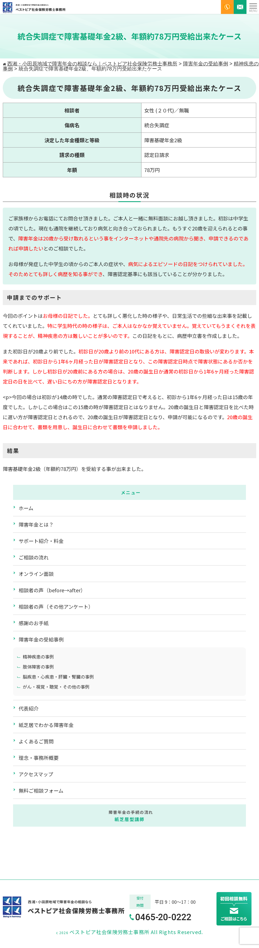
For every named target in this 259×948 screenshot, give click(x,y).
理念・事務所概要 (39, 757)
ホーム (26, 508)
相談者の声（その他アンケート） (56, 606)
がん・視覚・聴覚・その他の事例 (56, 686)
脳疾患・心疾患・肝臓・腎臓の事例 (58, 676)
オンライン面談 (36, 573)
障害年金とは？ (36, 524)
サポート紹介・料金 (41, 540)
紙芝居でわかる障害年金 (46, 724)
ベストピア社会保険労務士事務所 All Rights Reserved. (136, 931)
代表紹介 (29, 708)
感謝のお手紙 (34, 623)
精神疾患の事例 (38, 656)
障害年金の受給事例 (41, 639)
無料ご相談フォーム (41, 790)
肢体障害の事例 (38, 666)
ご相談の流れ (34, 557)
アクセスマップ (36, 774)
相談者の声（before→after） (52, 590)
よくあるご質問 (36, 741)
